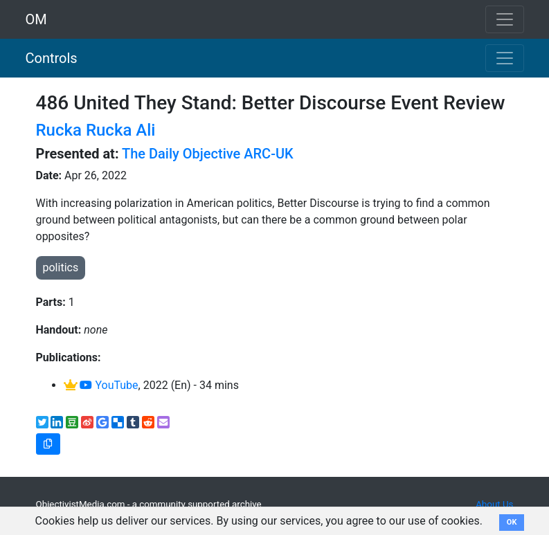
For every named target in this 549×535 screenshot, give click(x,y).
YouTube (109, 385)
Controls (52, 58)
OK (512, 522)
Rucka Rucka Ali (96, 130)
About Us (494, 504)
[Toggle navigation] (504, 58)
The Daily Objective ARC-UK (208, 153)
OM (36, 19)
